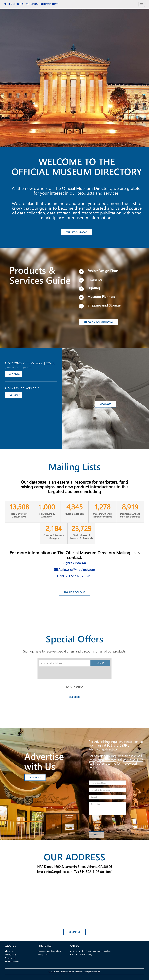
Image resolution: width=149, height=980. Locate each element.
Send (96, 834)
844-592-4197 (133, 759)
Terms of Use (10, 958)
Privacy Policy (10, 954)
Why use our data (76, 232)
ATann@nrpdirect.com (104, 749)
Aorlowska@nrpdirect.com (76, 569)
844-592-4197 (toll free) (81, 954)
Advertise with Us (12, 961)
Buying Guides (43, 954)
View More (105, 404)
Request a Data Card (74, 592)
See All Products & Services (98, 322)
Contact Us (74, 932)
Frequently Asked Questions (49, 951)
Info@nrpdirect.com (103, 759)
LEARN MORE (13, 374)
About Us (9, 951)
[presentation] (60, 672)
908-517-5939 (117, 745)
